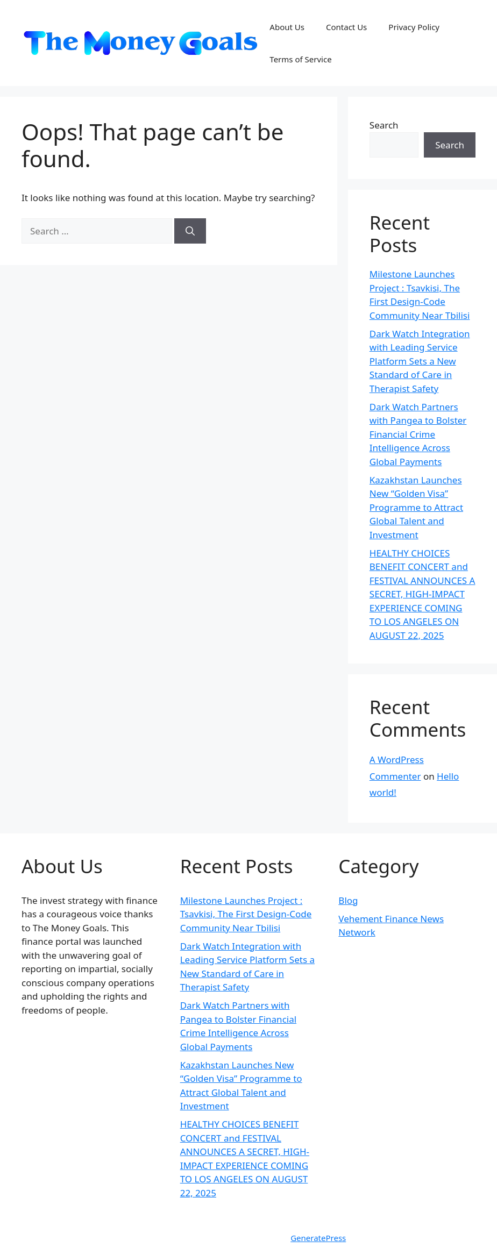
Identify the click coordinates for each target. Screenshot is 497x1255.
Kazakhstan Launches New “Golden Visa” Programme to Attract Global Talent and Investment (416, 507)
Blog (348, 900)
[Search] (190, 231)
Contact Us (346, 27)
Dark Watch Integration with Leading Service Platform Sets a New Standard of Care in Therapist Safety (420, 361)
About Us (286, 27)
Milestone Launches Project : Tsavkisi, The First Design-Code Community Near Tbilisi (246, 914)
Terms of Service (300, 59)
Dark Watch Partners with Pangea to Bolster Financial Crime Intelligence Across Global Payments (418, 434)
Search (384, 125)
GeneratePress (318, 1237)
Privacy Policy (413, 27)
